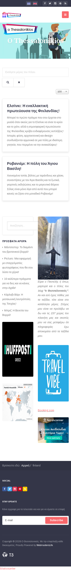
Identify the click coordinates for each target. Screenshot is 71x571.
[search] (25, 225)
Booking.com (46, 410)
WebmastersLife (45, 545)
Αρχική (25, 465)
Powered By (8, 554)
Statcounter (7, 568)
